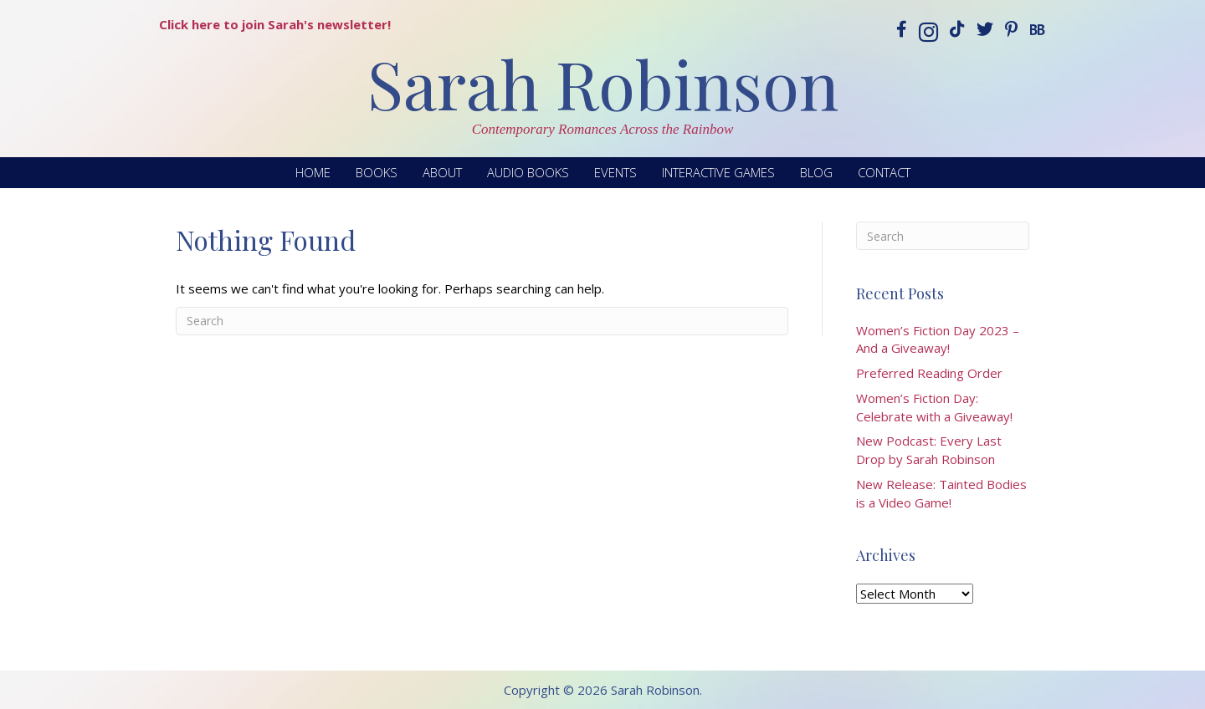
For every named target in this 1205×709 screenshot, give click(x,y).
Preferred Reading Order (929, 373)
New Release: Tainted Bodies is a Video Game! (941, 493)
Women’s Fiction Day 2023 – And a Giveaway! (937, 339)
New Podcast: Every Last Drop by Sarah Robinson (929, 449)
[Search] (482, 321)
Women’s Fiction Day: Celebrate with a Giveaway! (934, 407)
